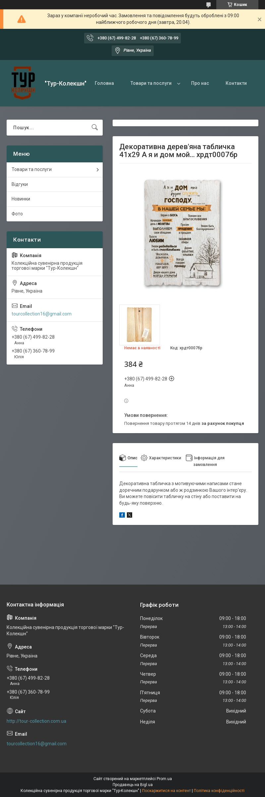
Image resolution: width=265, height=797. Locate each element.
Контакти (236, 83)
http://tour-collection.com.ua (36, 721)
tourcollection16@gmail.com (42, 313)
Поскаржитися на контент (166, 790)
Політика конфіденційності (219, 790)
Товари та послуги (151, 83)
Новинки (21, 198)
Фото (17, 213)
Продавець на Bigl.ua (133, 784)
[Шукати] (95, 128)
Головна (104, 83)
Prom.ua (164, 778)
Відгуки (20, 184)
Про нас (200, 83)
